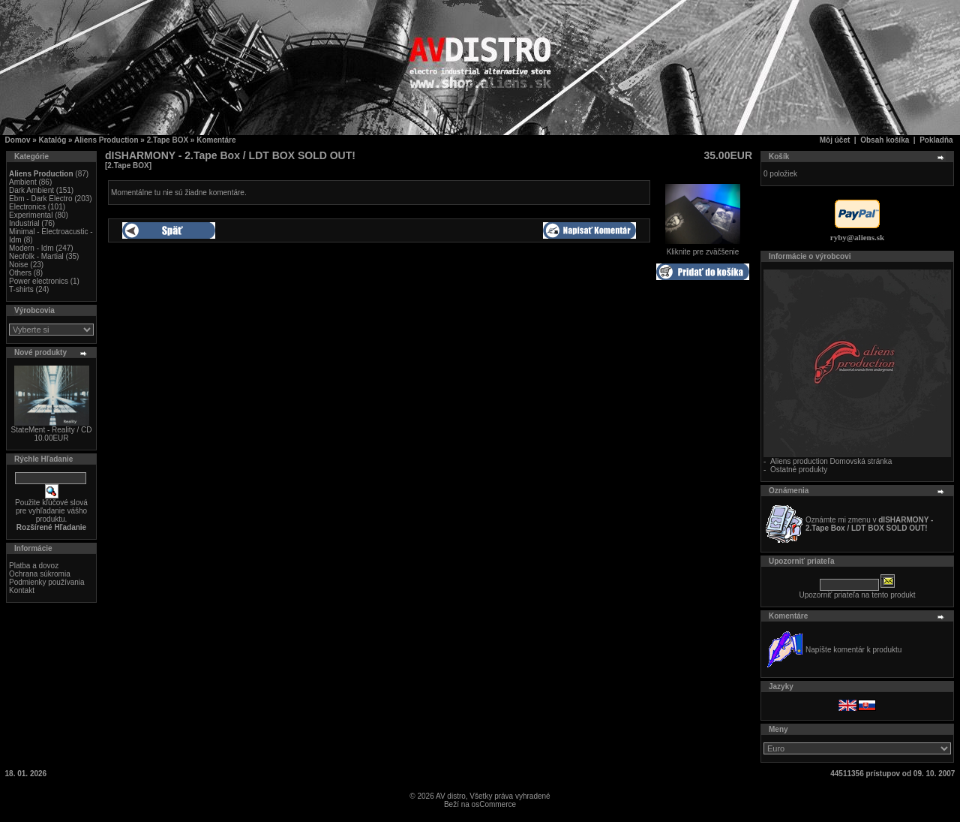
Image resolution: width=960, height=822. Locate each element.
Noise (18, 264)
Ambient (23, 182)
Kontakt (21, 590)
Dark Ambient (31, 190)
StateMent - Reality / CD (51, 430)
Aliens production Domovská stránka (831, 461)
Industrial (24, 223)
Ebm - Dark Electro (40, 198)
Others (20, 273)
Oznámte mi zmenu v (869, 524)
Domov (18, 140)
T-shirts (21, 289)
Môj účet (835, 140)
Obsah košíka (884, 140)
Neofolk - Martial (36, 256)
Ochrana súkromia (39, 574)
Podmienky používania (47, 582)
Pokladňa (936, 140)
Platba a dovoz (33, 566)
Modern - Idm (31, 248)
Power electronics (38, 281)
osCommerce (494, 804)
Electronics (27, 207)
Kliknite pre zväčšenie (702, 248)
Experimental (30, 215)
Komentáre (216, 140)
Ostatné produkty (798, 469)
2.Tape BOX (167, 140)
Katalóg (53, 140)
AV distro (451, 796)
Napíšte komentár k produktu (854, 650)
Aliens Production (106, 140)
